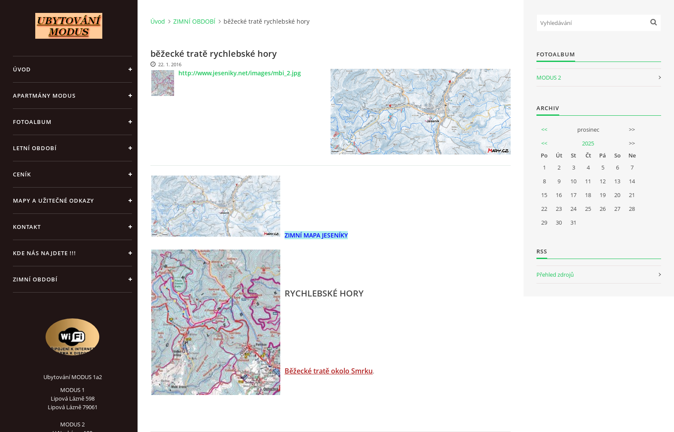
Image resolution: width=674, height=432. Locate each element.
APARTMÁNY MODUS (44, 95)
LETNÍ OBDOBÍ (35, 148)
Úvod (22, 69)
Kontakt (27, 227)
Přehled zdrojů (555, 274)
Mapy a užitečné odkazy (53, 200)
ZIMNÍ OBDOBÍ (35, 279)
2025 (588, 143)
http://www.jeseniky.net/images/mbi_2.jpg (239, 73)
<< (544, 129)
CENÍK (22, 174)
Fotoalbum (32, 122)
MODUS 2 (548, 77)
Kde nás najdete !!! (44, 253)
